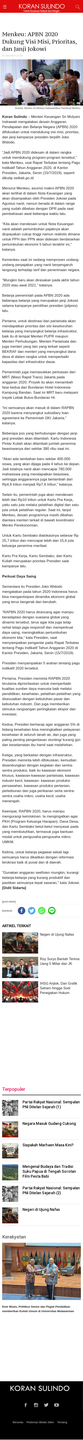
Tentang (62, 1422)
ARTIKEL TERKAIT (16, 926)
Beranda (18, 1422)
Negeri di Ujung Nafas (57, 934)
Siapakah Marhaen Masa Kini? (48, 1145)
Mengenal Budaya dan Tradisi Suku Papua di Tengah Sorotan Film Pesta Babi (49, 1171)
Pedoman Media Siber (40, 1422)
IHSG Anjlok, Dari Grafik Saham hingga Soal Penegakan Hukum (58, 988)
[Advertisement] (41, 1042)
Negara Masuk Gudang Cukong (49, 1123)
